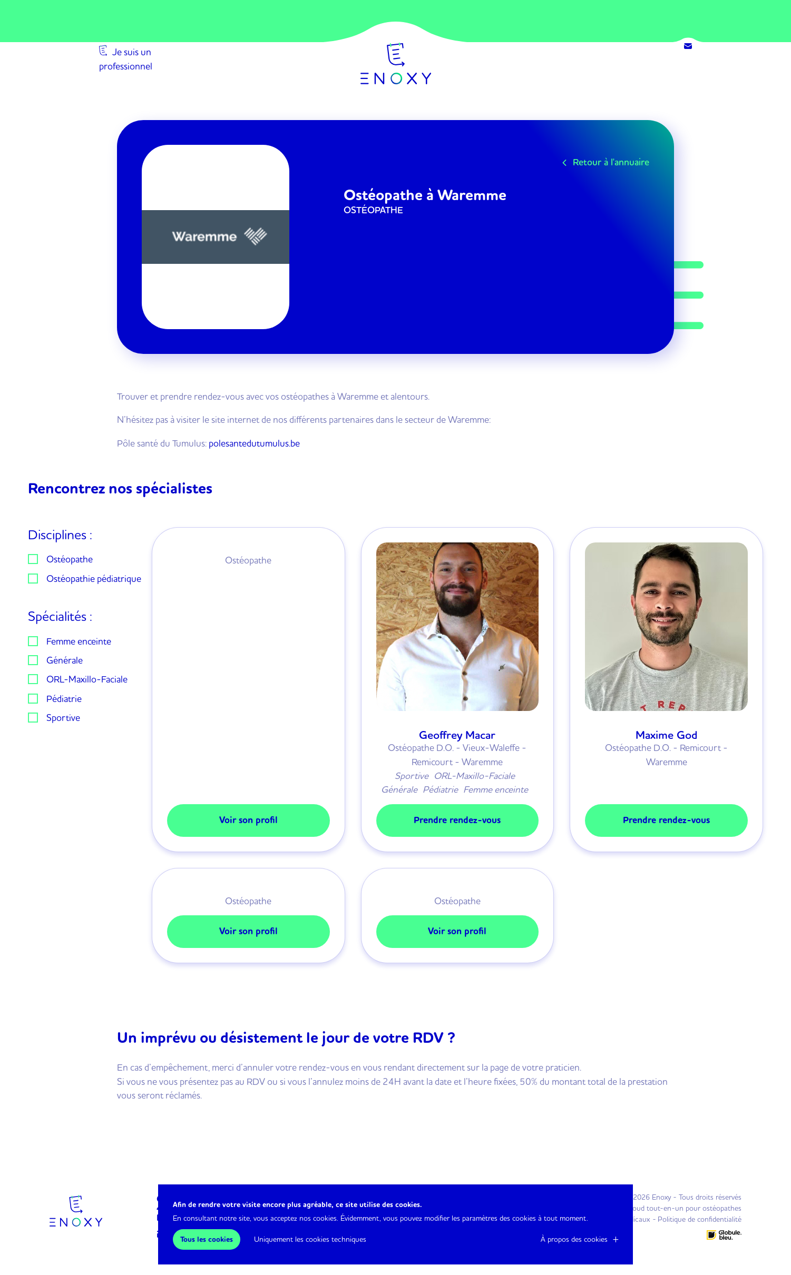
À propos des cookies (574, 1239)
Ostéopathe (69, 559)
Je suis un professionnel (159, 83)
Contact (688, 46)
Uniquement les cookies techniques (310, 1239)
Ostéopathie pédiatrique (93, 578)
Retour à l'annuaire (611, 162)
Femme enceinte (78, 641)
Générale (64, 660)
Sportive (63, 717)
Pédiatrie (64, 698)
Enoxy (395, 63)
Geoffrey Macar (457, 735)
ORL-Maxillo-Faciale (87, 679)
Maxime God (667, 735)
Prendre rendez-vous (457, 820)
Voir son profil (248, 820)
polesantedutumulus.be (254, 443)
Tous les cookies (206, 1239)
